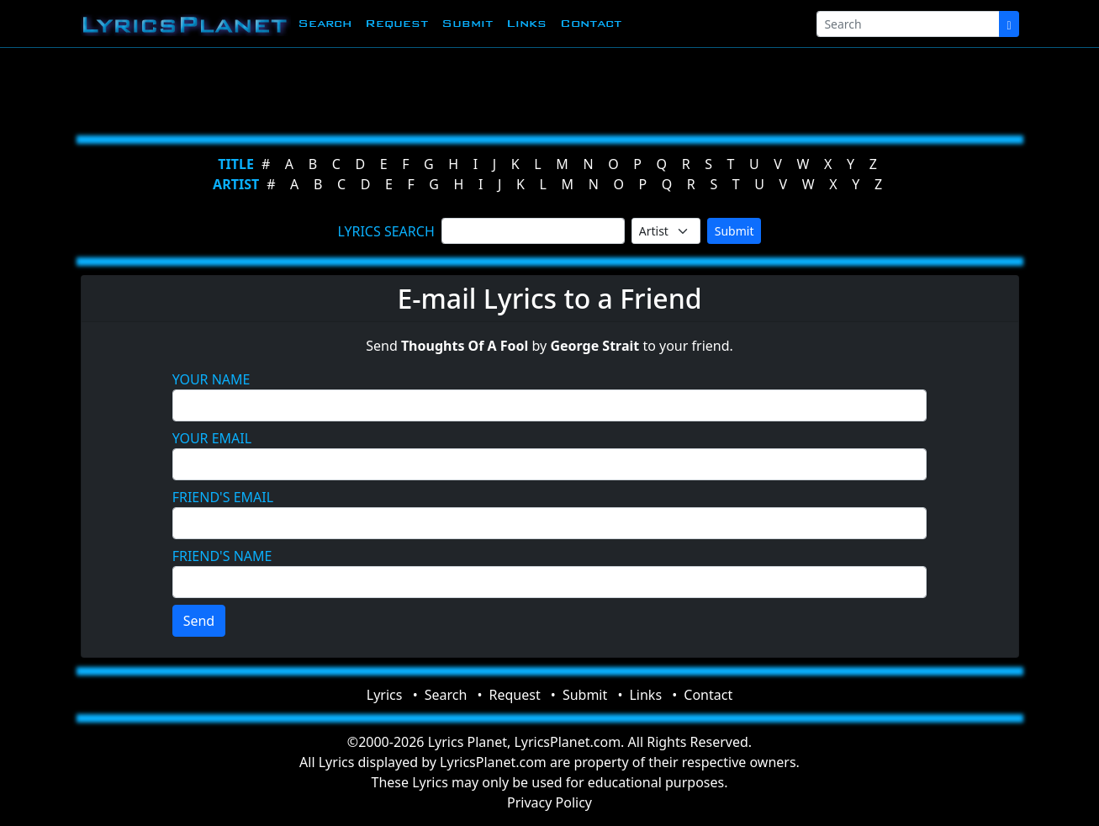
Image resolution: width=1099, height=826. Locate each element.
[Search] (908, 24)
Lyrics (385, 695)
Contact (590, 23)
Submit (467, 23)
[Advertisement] (543, 88)
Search (324, 23)
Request (396, 23)
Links (526, 23)
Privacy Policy (549, 802)
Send (199, 621)
